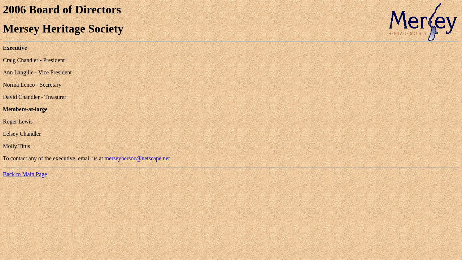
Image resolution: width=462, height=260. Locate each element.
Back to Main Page (25, 174)
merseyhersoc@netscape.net (137, 158)
